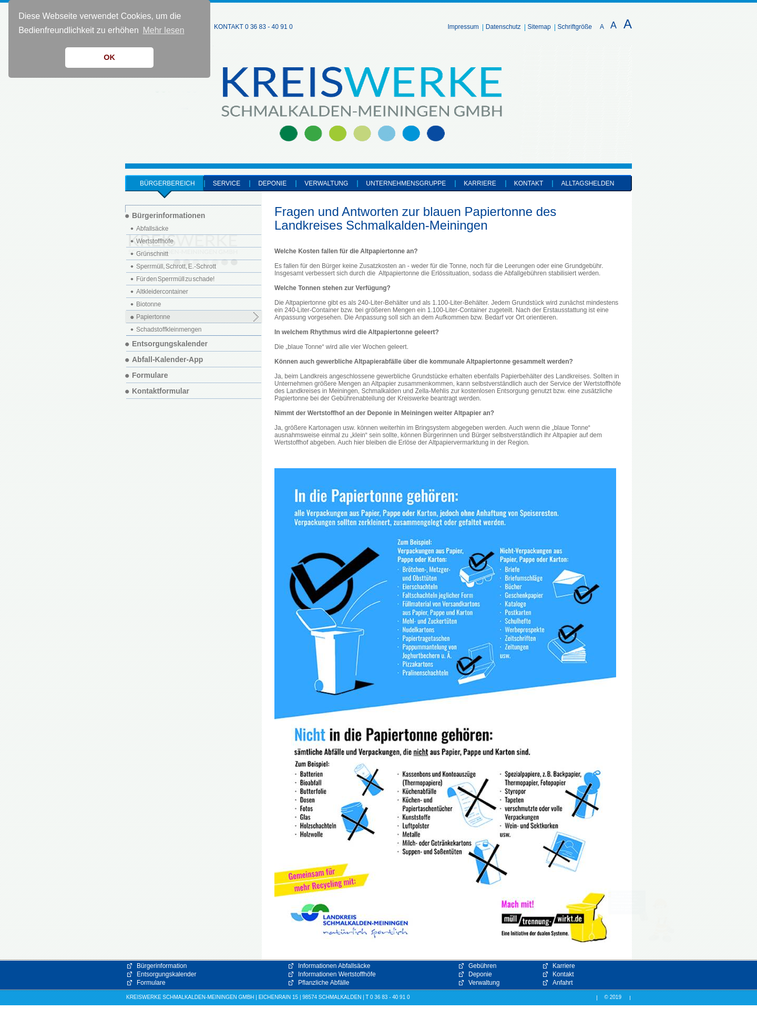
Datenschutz (503, 26)
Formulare (151, 982)
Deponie (480, 974)
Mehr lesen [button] (163, 30)
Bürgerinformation (162, 966)
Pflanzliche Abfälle (323, 982)
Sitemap (539, 26)
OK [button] (109, 57)
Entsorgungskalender (166, 974)
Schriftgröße (575, 26)
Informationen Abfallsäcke (334, 966)
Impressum (463, 26)
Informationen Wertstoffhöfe (337, 974)
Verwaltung (483, 982)
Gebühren (482, 966)
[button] (641, 916)
